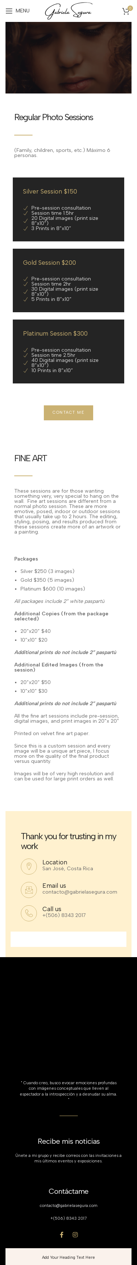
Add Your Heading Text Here (68, 1257)
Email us (54, 885)
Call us (51, 909)
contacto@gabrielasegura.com (69, 1205)
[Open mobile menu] (17, 11)
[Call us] (29, 913)
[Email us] (29, 890)
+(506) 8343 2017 (68, 1218)
